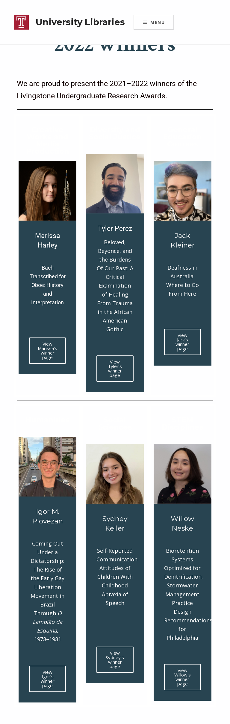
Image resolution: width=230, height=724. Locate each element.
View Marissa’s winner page (47, 350)
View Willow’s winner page (182, 677)
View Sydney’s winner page (115, 659)
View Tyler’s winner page (115, 368)
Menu (157, 22)
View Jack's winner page (182, 342)
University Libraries (80, 22)
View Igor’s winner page (48, 678)
